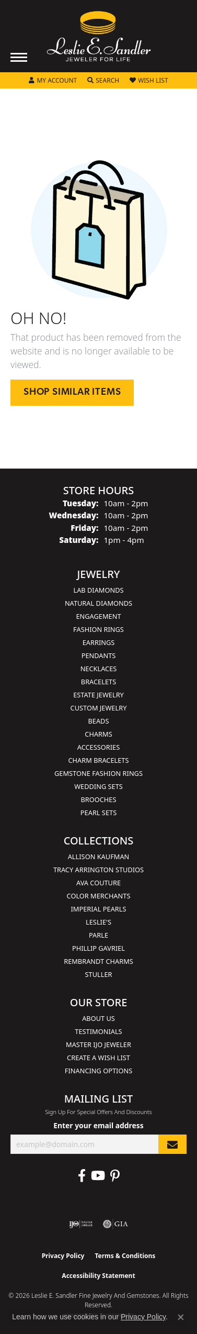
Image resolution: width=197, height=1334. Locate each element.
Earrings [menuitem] (99, 642)
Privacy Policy (63, 1255)
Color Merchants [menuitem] (99, 896)
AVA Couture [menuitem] (98, 882)
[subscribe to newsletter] (172, 1144)
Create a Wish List (98, 1057)
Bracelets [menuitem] (98, 681)
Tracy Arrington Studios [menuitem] (98, 869)
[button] (53, 80)
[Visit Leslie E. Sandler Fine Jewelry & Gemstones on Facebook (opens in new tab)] (82, 1176)
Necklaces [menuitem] (98, 668)
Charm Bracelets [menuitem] (98, 760)
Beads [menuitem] (98, 721)
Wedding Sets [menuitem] (98, 786)
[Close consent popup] (181, 1317)
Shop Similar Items (72, 392)
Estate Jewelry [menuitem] (98, 694)
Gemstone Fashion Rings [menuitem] (98, 773)
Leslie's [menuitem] (98, 922)
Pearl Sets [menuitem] (98, 812)
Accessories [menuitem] (98, 747)
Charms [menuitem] (98, 734)
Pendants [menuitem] (99, 655)
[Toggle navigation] (19, 57)
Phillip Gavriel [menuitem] (98, 948)
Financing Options (98, 1070)
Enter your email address (98, 1125)
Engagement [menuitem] (98, 616)
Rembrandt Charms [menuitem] (98, 961)
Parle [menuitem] (98, 935)
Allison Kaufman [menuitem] (99, 856)
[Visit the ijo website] (80, 1224)
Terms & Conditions (125, 1255)
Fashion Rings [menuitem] (98, 629)
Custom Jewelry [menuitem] (99, 708)
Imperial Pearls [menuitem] (98, 909)
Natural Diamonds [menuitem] (98, 603)
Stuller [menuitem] (98, 974)
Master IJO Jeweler (98, 1044)
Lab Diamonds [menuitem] (98, 590)
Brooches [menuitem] (99, 799)
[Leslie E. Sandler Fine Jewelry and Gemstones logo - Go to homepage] (99, 36)
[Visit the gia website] (115, 1224)
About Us (98, 1018)
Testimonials (98, 1031)
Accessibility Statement (98, 1275)
